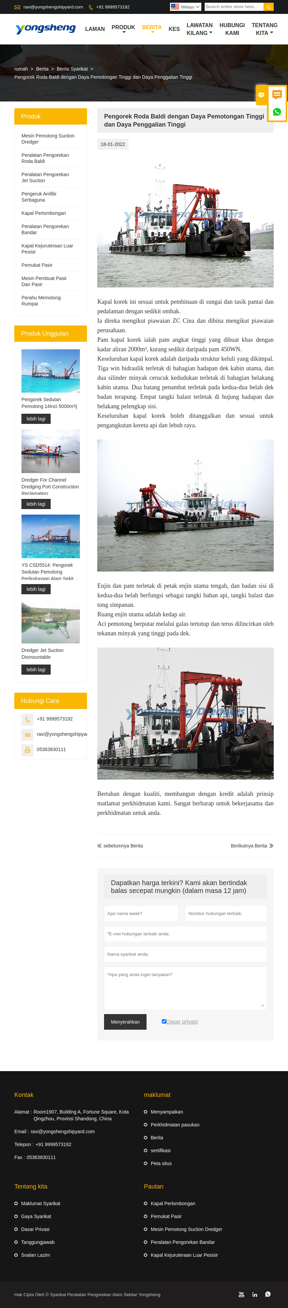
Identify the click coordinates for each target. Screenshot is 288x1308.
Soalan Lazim (35, 1255)
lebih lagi (36, 419)
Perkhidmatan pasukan (175, 1124)
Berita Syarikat (72, 69)
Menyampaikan (167, 1112)
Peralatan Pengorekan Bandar (183, 1242)
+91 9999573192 (113, 7)
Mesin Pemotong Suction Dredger (186, 1229)
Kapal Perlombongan (43, 213)
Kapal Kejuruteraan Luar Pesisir (184, 1255)
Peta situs (161, 1163)
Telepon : (24, 1144)
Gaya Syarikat (36, 1216)
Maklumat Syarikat (40, 1203)
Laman (95, 29)
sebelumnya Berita (120, 845)
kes (174, 29)
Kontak (23, 1094)
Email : (21, 1131)
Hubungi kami (232, 29)
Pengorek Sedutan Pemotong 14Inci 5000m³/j (49, 403)
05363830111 (51, 749)
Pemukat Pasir (36, 265)
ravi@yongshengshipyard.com (53, 7)
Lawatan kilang (200, 29)
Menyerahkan (125, 1022)
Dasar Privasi (35, 1229)
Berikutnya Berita (249, 845)
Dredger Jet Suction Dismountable (42, 654)
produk (123, 29)
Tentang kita (264, 29)
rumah (21, 69)
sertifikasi (160, 1150)
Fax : (19, 1157)
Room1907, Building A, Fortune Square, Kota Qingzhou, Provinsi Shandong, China (81, 1115)
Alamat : (23, 1112)
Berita (152, 29)
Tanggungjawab (37, 1242)
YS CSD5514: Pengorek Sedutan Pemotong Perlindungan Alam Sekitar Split (49, 572)
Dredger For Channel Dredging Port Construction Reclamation (50, 486)
